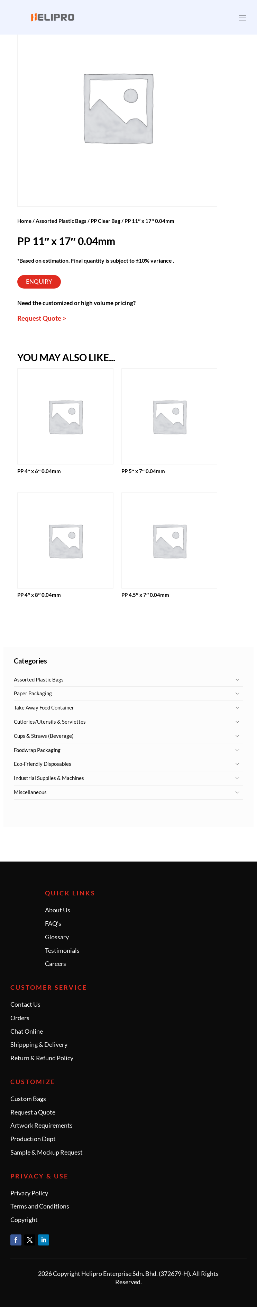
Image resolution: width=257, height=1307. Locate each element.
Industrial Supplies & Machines (49, 778)
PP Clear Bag (105, 221)
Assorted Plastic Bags (39, 679)
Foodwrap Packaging (37, 750)
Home (24, 221)
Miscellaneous (30, 792)
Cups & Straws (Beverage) (44, 736)
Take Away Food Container (44, 707)
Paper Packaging (33, 693)
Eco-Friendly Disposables (42, 764)
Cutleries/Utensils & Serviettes (50, 721)
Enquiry (39, 281)
